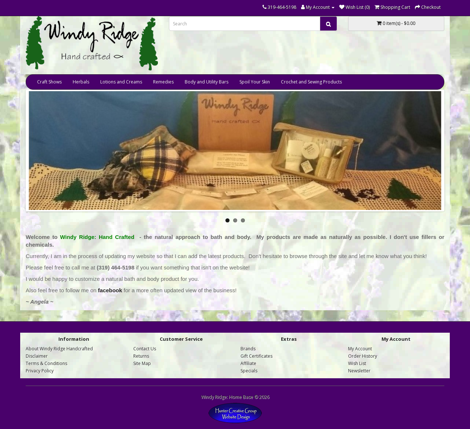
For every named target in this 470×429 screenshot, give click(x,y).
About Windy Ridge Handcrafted (59, 349)
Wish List (357, 363)
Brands (248, 349)
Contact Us (144, 349)
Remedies (163, 82)
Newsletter (359, 371)
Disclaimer (37, 356)
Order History (362, 356)
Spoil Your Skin (254, 82)
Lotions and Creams (121, 82)
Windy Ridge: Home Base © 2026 (235, 397)
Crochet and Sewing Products (311, 82)
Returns (141, 356)
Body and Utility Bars (206, 82)
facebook (110, 290)
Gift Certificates (256, 356)
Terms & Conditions (46, 363)
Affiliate (248, 363)
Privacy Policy (40, 371)
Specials (249, 371)
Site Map (142, 363)
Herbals (81, 82)
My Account (360, 349)
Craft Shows (49, 82)
